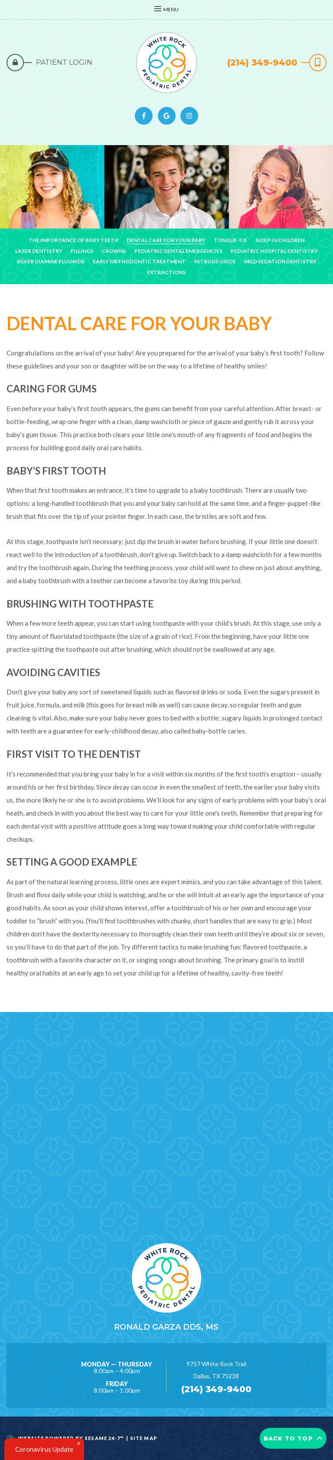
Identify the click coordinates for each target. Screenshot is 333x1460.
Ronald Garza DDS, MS (166, 1327)
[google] (166, 116)
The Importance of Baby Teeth (73, 240)
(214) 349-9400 (262, 62)
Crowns (113, 251)
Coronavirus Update (44, 1449)
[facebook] (143, 116)
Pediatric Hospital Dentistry (274, 251)
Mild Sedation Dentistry (280, 261)
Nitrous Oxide (215, 261)
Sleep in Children (279, 240)
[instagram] (189, 116)
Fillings (82, 251)
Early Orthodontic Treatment (139, 261)
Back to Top (293, 1438)
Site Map (143, 1438)
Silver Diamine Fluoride (50, 261)
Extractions (166, 272)
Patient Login (64, 62)
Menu (166, 9)
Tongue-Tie (230, 240)
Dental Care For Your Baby (166, 240)
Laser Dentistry (38, 251)
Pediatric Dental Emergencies (178, 251)
